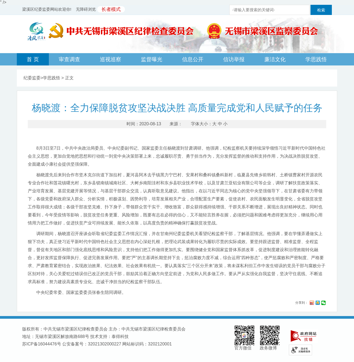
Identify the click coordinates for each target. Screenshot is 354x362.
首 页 (33, 59)
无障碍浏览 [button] (86, 9)
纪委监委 (32, 78)
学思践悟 (316, 59)
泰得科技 (120, 336)
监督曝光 (151, 59)
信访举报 (234, 59)
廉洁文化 (275, 59)
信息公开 (192, 59)
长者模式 (111, 9)
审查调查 (69, 59)
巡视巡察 (110, 59)
